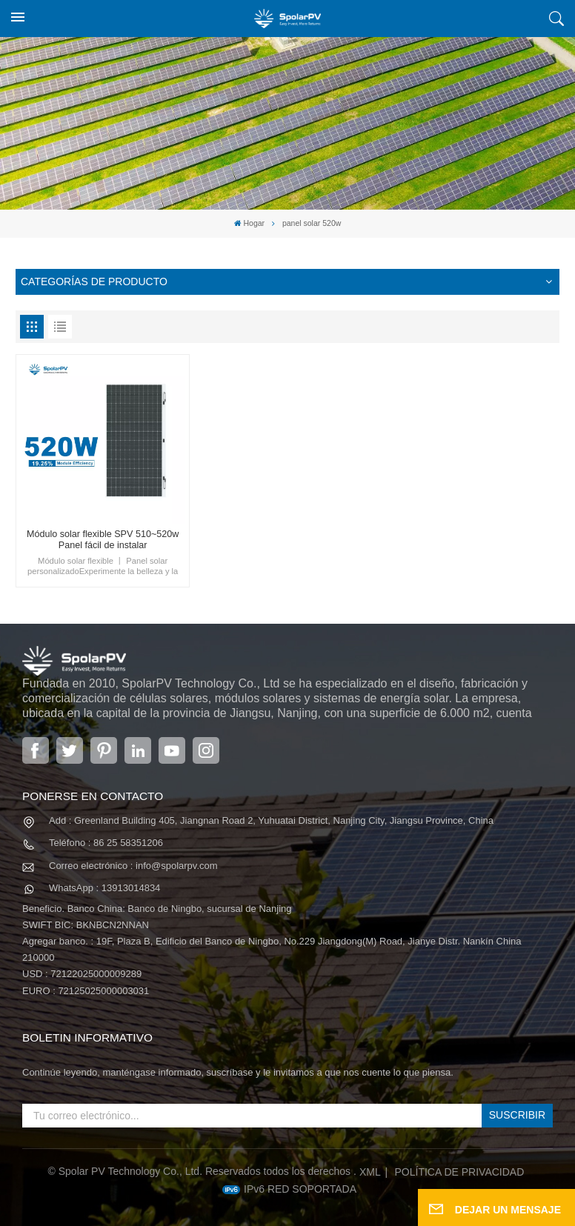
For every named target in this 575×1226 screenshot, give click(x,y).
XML (370, 1172)
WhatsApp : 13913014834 (104, 887)
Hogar (249, 223)
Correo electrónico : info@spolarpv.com (133, 865)
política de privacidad (460, 1172)
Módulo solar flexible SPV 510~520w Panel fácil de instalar (103, 539)
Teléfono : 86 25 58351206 (106, 842)
